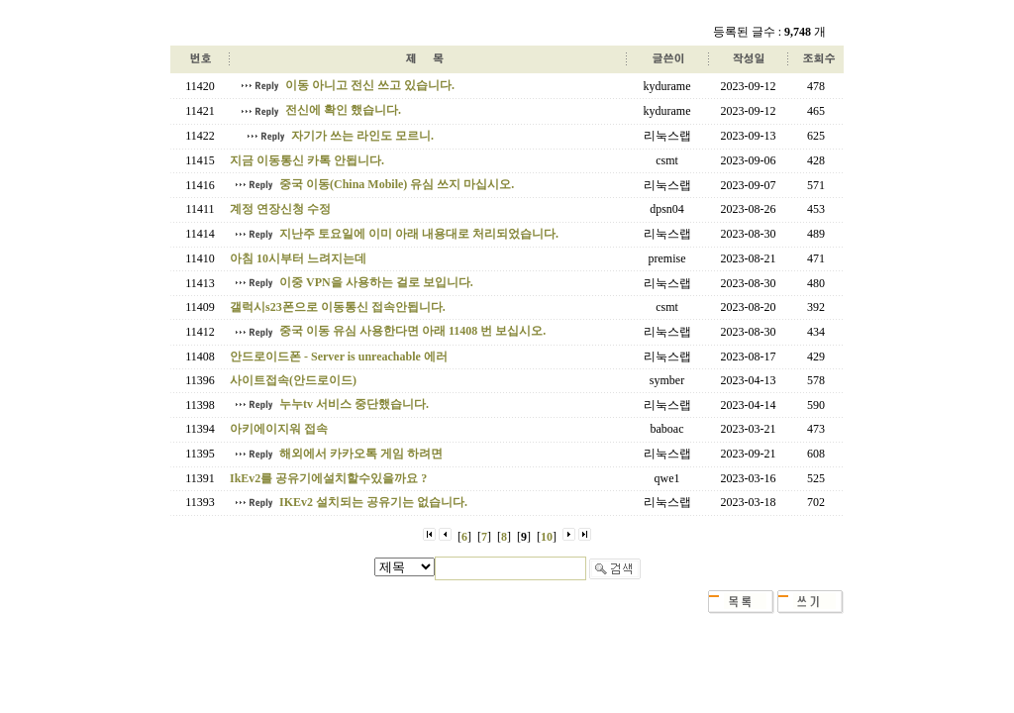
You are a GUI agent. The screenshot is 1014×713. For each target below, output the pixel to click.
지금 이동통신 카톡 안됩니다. (307, 160)
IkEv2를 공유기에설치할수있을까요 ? (328, 478)
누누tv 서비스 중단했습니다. (354, 404)
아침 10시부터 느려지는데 (298, 258)
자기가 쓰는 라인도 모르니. (362, 136)
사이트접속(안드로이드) (293, 380)
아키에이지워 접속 (279, 429)
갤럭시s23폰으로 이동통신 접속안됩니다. (338, 307)
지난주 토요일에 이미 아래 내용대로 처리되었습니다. (418, 234)
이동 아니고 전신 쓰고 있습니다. (370, 85)
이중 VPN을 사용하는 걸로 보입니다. (376, 282)
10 (547, 537)
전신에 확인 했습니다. (343, 110)
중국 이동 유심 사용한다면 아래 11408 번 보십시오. (412, 331)
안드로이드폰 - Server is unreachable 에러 (339, 356)
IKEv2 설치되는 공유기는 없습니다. (373, 502)
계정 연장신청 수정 (280, 209)
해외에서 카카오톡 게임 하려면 (361, 453)
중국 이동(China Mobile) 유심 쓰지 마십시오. (396, 184)
